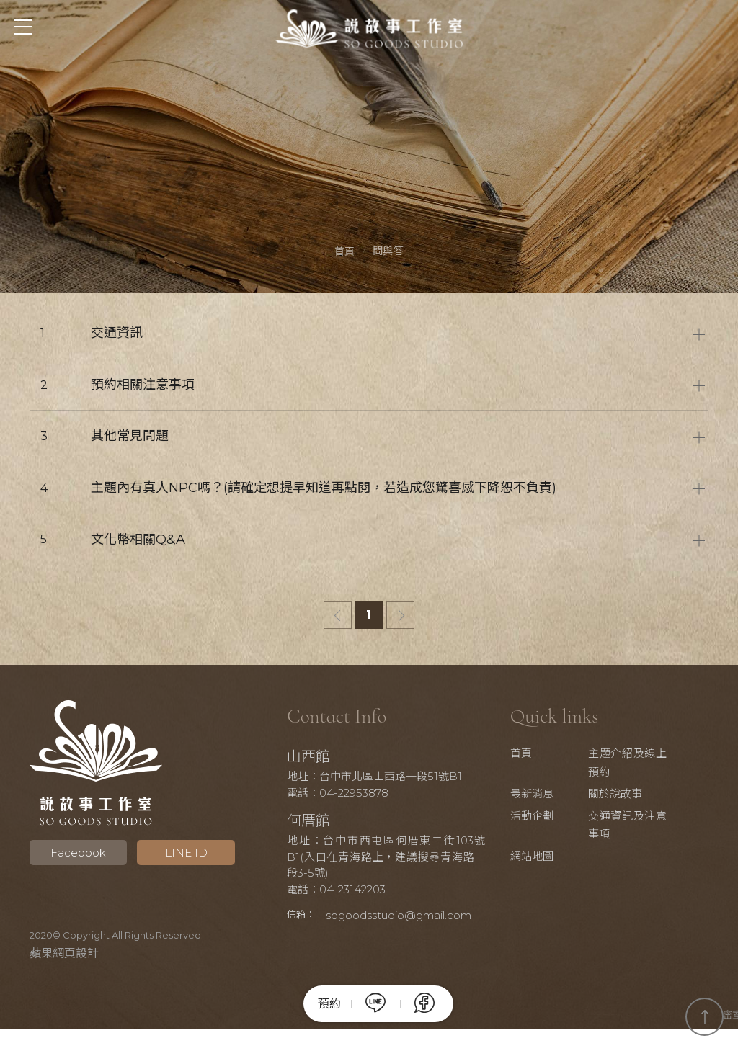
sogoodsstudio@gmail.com (369, 937)
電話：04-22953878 (347, 796)
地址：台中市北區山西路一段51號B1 (383, 780)
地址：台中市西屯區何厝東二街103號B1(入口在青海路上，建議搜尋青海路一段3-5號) (386, 860)
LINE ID (173, 856)
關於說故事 (627, 797)
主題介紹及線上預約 (636, 766)
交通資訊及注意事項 (636, 829)
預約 (330, 1004)
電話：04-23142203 (345, 893)
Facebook (74, 856)
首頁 (344, 252)
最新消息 (549, 797)
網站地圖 (549, 860)
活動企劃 (549, 819)
